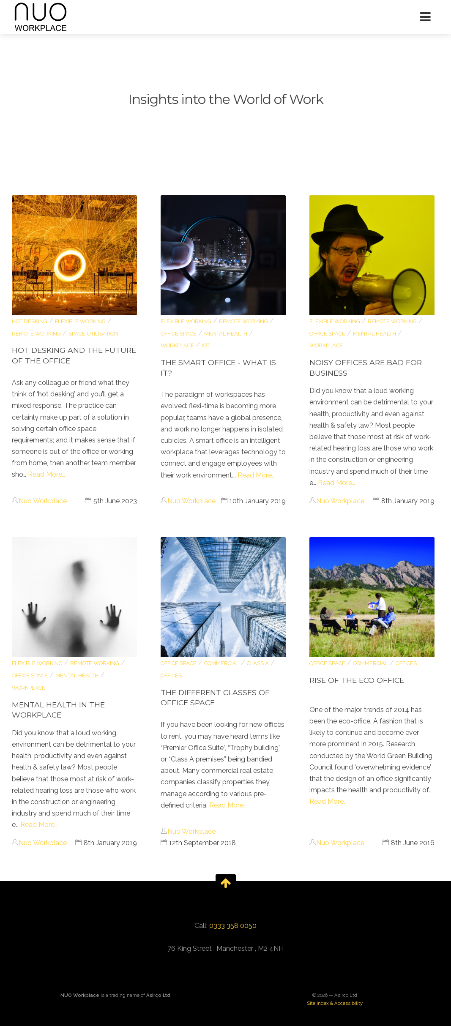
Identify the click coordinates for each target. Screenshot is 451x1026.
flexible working (80, 321)
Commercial (221, 663)
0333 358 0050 (233, 926)
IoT (206, 345)
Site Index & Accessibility (335, 1003)
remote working (36, 333)
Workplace (177, 345)
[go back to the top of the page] (225, 883)
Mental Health (225, 333)
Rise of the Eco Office (356, 680)
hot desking (29, 321)
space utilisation (93, 333)
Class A (258, 663)
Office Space (179, 333)
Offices (171, 675)
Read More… (46, 474)
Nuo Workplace (43, 501)
